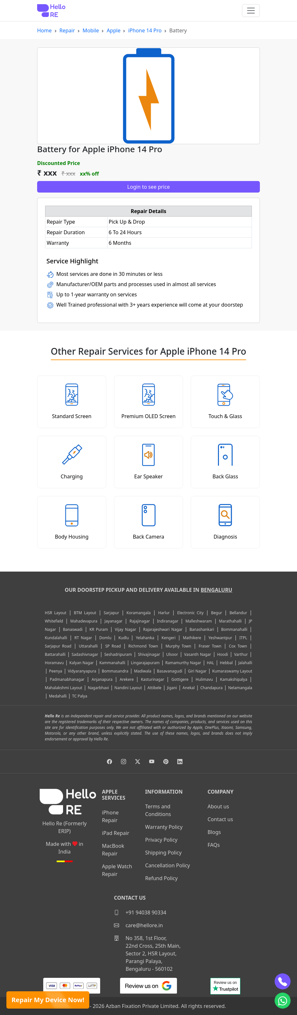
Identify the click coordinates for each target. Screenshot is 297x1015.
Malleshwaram (198, 621)
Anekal (188, 687)
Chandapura (211, 687)
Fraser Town (210, 646)
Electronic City (190, 612)
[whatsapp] (283, 1001)
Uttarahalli (88, 646)
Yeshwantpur (220, 637)
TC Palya (79, 696)
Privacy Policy (161, 839)
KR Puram (98, 629)
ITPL (243, 637)
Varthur (241, 654)
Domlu (106, 637)
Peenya (55, 671)
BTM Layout (85, 612)
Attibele (154, 687)
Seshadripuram (118, 654)
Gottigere (179, 679)
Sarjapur (111, 612)
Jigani (172, 687)
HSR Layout (55, 612)
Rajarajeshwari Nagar (162, 629)
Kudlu (124, 637)
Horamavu (54, 662)
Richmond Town (143, 646)
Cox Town (238, 646)
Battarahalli (55, 654)
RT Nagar (83, 637)
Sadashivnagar (85, 654)
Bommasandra (115, 671)
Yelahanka (145, 637)
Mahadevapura (84, 621)
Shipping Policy (163, 852)
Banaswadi (73, 629)
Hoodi (222, 654)
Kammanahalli (112, 662)
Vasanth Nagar (197, 654)
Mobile (91, 30)
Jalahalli (245, 662)
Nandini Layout (128, 687)
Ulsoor (172, 654)
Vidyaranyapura (82, 671)
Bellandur (238, 612)
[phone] (283, 981)
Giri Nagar (197, 671)
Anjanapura (102, 679)
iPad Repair (115, 833)
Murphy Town (178, 646)
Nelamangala (240, 687)
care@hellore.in (138, 925)
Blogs (214, 832)
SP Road (113, 646)
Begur (216, 612)
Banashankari (201, 629)
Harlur (164, 612)
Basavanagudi (169, 671)
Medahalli (58, 696)
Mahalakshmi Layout (63, 687)
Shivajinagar (149, 654)
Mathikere (192, 637)
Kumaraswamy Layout (232, 671)
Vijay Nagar (125, 629)
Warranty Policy (164, 826)
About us (218, 806)
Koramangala (138, 612)
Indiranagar (168, 621)
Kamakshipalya (233, 679)
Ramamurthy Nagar (183, 662)
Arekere (127, 679)
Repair (67, 30)
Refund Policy (161, 878)
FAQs (214, 844)
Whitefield (54, 621)
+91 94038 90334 (140, 912)
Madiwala (142, 671)
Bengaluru (216, 589)
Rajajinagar (140, 621)
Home (44, 30)
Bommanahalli (234, 629)
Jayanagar (114, 621)
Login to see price (148, 186)
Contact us (220, 819)
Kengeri (169, 637)
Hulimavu (204, 679)
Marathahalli (230, 621)
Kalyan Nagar (81, 662)
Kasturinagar (152, 679)
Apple (113, 30)
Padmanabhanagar (67, 679)
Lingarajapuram (145, 662)
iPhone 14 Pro (145, 30)
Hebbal (226, 662)
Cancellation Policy (167, 865)
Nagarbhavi (98, 687)
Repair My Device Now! (48, 999)
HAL (210, 662)
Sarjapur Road (58, 646)
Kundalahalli (56, 637)
